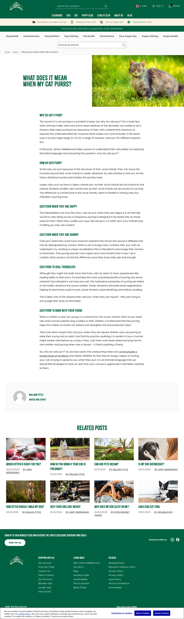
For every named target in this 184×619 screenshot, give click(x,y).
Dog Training (71, 36)
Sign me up (15, 542)
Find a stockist (81, 583)
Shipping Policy (117, 563)
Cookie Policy (116, 571)
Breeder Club (45, 583)
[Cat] (76, 15)
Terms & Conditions (119, 583)
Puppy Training (150, 36)
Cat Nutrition (107, 36)
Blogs (15, 52)
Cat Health (89, 36)
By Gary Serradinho (166, 469)
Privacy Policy (116, 575)
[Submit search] (106, 6)
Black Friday (80, 587)
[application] (173, 613)
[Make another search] (92, 45)
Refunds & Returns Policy (122, 567)
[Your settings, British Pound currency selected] (141, 6)
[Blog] (129, 15)
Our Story (78, 567)
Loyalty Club (44, 587)
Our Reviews (45, 579)
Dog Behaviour (31, 36)
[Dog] (68, 15)
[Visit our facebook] (177, 539)
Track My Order (46, 567)
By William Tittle (75, 474)
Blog (75, 571)
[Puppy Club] (87, 15)
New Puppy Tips (128, 36)
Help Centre (44, 591)
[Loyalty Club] (103, 15)
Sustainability (80, 579)
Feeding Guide (81, 575)
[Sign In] (157, 6)
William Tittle (36, 394)
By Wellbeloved (163, 512)
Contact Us (44, 571)
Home (7, 52)
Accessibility (115, 587)
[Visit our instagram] (172, 539)
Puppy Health (170, 36)
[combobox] (82, 6)
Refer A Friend (46, 575)
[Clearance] (57, 15)
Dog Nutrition (52, 36)
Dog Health (12, 36)
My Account (44, 563)
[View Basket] (174, 6)
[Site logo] (16, 6)
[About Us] (118, 15)
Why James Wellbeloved (86, 563)
